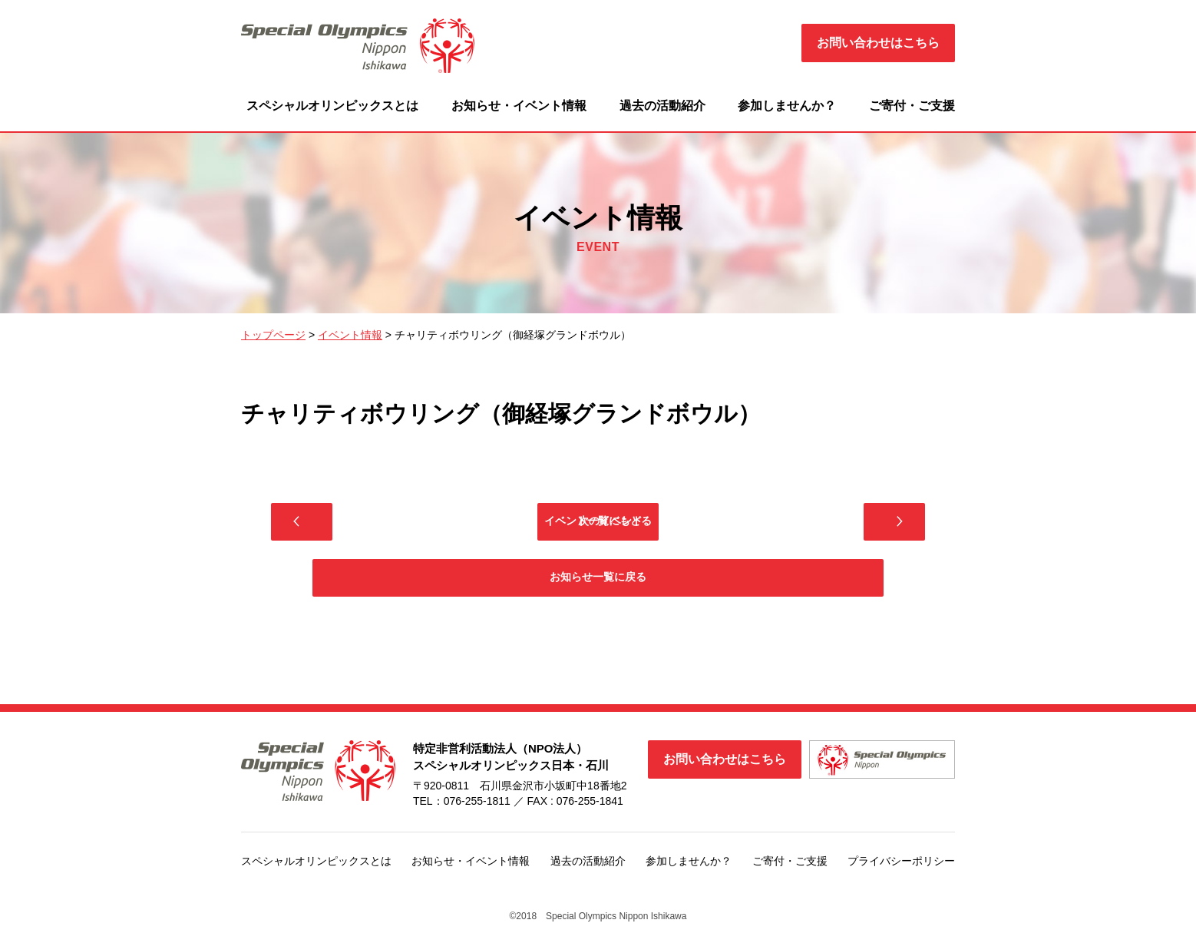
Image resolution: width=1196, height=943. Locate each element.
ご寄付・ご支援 (912, 105)
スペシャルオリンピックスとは (332, 105)
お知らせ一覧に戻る (598, 590)
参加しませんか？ (787, 105)
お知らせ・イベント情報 (518, 105)
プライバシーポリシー (901, 877)
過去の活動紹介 (662, 105)
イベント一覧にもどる (598, 525)
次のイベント (771, 525)
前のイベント (425, 525)
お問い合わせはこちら (878, 42)
